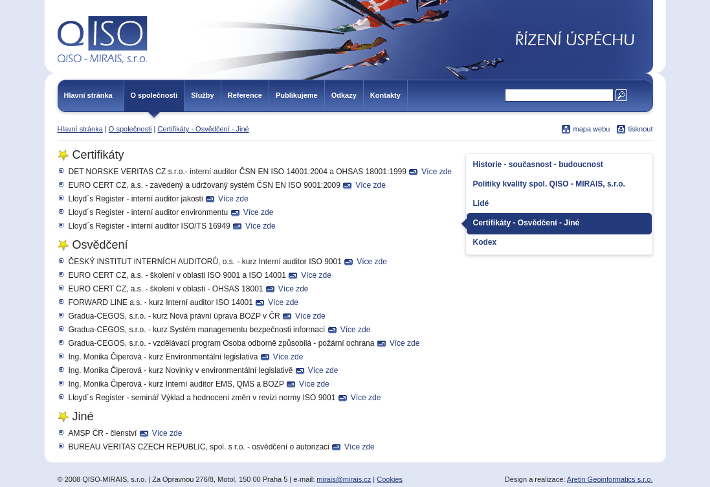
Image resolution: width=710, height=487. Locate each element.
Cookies (390, 479)
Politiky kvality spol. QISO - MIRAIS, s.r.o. (549, 183)
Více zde (436, 171)
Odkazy (344, 95)
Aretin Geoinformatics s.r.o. (610, 479)
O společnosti (154, 95)
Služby (202, 95)
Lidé (481, 203)
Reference (245, 95)
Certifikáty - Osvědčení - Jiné (203, 129)
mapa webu (591, 129)
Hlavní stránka (88, 95)
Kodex (485, 242)
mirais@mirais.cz (343, 479)
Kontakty (385, 95)
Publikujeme (297, 95)
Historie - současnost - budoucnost (538, 164)
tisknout (640, 129)
